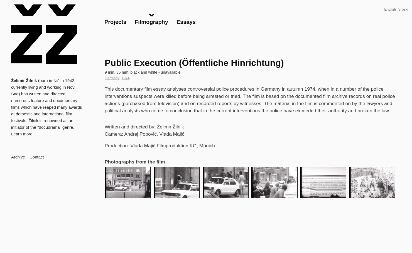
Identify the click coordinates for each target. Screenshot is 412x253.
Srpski (403, 9)
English (390, 9)
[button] (128, 182)
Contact (37, 157)
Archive (18, 157)
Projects (115, 22)
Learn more (22, 134)
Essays (186, 22)
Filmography (151, 22)
